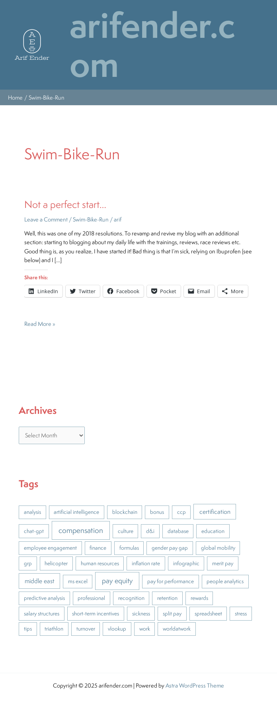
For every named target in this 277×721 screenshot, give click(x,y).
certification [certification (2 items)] (214, 511)
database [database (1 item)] (178, 531)
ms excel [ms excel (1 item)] (78, 581)
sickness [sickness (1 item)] (141, 613)
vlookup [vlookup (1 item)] (117, 628)
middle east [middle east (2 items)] (40, 581)
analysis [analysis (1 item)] (32, 511)
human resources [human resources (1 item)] (100, 563)
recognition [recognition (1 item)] (131, 597)
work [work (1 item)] (144, 628)
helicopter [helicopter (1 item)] (56, 563)
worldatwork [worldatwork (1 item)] (177, 628)
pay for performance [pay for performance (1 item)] (170, 581)
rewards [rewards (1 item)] (199, 597)
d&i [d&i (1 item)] (150, 531)
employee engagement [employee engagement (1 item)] (50, 547)
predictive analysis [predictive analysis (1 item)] (44, 597)
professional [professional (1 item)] (91, 597)
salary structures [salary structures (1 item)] (41, 613)
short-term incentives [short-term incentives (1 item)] (95, 613)
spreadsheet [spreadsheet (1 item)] (208, 613)
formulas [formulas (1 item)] (129, 547)
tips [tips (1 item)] (28, 628)
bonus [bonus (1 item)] (157, 511)
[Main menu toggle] (269, 45)
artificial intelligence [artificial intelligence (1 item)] (76, 511)
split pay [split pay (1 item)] (172, 613)
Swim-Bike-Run (91, 219)
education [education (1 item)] (212, 531)
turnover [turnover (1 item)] (85, 628)
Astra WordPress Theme (195, 685)
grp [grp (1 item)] (28, 563)
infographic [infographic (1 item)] (186, 563)
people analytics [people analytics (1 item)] (225, 581)
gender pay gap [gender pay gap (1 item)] (170, 547)
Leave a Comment (46, 219)
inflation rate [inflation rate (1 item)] (146, 563)
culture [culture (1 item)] (125, 531)
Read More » (39, 323)
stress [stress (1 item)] (241, 613)
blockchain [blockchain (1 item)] (124, 511)
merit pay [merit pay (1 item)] (222, 563)
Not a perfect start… (65, 204)
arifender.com (152, 44)
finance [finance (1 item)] (98, 547)
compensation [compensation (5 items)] (81, 530)
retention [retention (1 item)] (167, 597)
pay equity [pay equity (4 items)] (117, 580)
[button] (32, 44)
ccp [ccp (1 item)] (181, 511)
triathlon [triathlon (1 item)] (54, 628)
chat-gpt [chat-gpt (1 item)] (34, 531)
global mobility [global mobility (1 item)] (218, 547)
